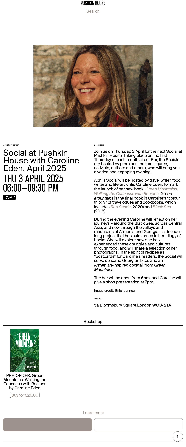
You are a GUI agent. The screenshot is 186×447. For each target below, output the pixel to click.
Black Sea (162, 206)
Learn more (93, 413)
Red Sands (121, 206)
